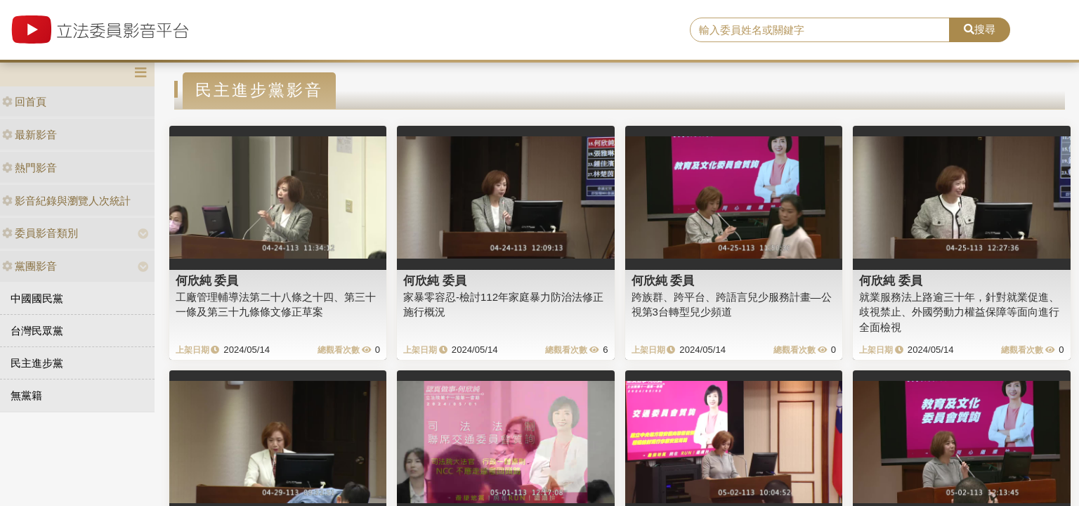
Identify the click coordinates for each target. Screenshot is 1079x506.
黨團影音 (29, 266)
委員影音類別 (40, 233)
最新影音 (29, 135)
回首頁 (24, 102)
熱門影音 (29, 168)
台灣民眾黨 (37, 331)
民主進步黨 (37, 363)
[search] (820, 30)
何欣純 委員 (207, 280)
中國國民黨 (37, 298)
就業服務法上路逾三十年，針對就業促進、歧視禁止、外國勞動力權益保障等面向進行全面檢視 (959, 312)
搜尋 (979, 29)
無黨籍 (26, 395)
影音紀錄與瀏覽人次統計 (66, 201)
